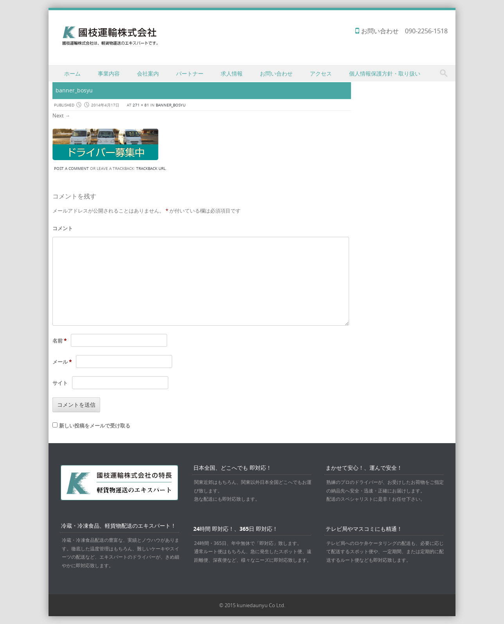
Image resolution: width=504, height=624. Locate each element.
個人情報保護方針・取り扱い (384, 73)
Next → (61, 115)
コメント (62, 228)
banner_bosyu (170, 105)
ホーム (72, 73)
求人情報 (232, 73)
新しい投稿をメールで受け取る (94, 425)
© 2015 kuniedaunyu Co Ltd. (252, 605)
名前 (59, 340)
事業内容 (109, 73)
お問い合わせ (276, 73)
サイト (60, 382)
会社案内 (148, 73)
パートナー (189, 73)
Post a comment (71, 168)
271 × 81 (141, 105)
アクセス (321, 73)
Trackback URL (151, 168)
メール (62, 361)
